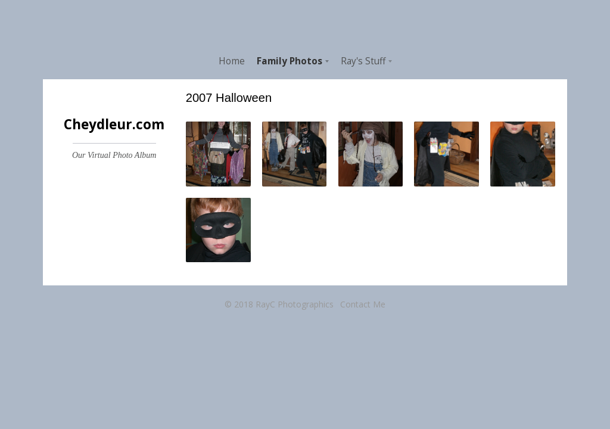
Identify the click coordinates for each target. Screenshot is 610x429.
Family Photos (289, 61)
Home (232, 61)
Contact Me (362, 304)
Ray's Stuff (363, 61)
